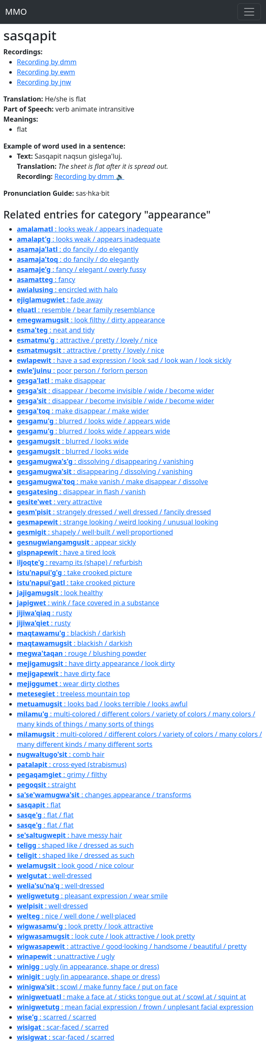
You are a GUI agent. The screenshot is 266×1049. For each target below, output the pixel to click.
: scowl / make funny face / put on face (97, 986)
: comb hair (60, 754)
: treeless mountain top (73, 693)
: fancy (46, 279)
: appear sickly (76, 542)
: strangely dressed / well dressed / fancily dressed (114, 512)
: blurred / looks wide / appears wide (93, 421)
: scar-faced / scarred (63, 1027)
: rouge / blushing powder (81, 653)
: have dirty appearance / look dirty (96, 663)
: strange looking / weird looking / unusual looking (117, 522)
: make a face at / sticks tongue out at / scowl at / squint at (131, 996)
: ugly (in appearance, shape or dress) (88, 966)
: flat (39, 804)
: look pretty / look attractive (85, 926)
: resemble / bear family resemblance (86, 309)
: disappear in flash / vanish (81, 491)
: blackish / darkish (71, 633)
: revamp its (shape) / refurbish (79, 562)
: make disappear (61, 380)
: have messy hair (69, 835)
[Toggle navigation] (249, 11)
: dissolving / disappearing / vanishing (105, 461)
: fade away (59, 299)
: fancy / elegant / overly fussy (81, 269)
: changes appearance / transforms (104, 794)
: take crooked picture (74, 572)
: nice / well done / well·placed (76, 916)
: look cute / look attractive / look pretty (106, 936)
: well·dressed (54, 875)
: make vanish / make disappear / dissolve (112, 481)
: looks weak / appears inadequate (89, 229)
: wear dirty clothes (68, 683)
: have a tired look (66, 552)
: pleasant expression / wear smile (92, 895)
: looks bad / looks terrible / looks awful (102, 703)
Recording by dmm (47, 62)
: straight (46, 784)
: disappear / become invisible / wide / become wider (115, 390)
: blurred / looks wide (72, 441)
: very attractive (59, 501)
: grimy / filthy (62, 774)
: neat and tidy (56, 330)
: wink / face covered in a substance (88, 602)
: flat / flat (45, 815)
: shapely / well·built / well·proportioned (95, 532)
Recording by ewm (46, 72)
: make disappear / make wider (83, 410)
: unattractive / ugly (65, 956)
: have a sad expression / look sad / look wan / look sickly (124, 360)
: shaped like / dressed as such (75, 845)
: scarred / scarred (56, 1017)
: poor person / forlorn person (82, 370)
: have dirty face (63, 673)
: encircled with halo (67, 289)
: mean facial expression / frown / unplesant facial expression (135, 1007)
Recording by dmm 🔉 (89, 176)
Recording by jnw (44, 82)
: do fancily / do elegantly (77, 249)
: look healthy (60, 592)
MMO (16, 11)
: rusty (44, 613)
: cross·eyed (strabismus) (72, 764)
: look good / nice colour (75, 865)
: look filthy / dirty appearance (91, 320)
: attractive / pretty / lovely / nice (87, 340)
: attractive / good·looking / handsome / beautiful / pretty (132, 946)
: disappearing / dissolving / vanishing (105, 471)
